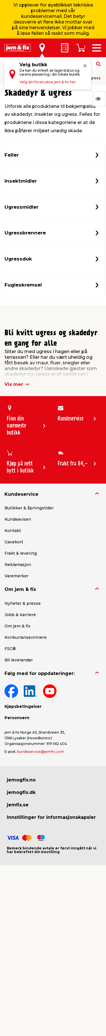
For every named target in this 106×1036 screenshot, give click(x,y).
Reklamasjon (18, 564)
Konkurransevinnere (26, 637)
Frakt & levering (21, 553)
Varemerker (17, 575)
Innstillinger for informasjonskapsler (51, 817)
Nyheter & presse (23, 603)
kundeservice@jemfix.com (40, 751)
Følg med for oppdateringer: (40, 673)
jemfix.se (18, 805)
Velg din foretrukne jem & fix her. (48, 82)
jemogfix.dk (21, 792)
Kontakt (13, 530)
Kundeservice (21, 494)
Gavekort (14, 541)
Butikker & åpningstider (29, 507)
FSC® (10, 648)
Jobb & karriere (20, 614)
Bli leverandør (19, 660)
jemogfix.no (21, 780)
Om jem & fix (20, 589)
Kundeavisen (18, 519)
